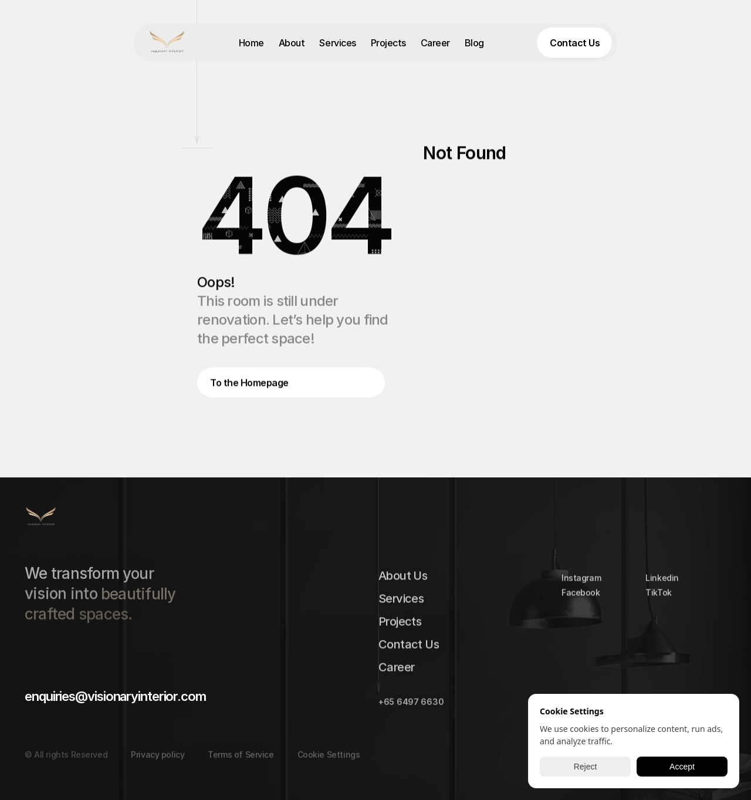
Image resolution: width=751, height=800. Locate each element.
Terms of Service (240, 763)
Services (337, 43)
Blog (474, 43)
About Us (402, 578)
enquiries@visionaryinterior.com (115, 696)
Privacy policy (157, 763)
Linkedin (662, 581)
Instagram (581, 581)
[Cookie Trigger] (328, 763)
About (292, 43)
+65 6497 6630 (411, 705)
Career (435, 43)
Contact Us (408, 647)
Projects (388, 43)
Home (251, 43)
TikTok (658, 596)
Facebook (580, 596)
